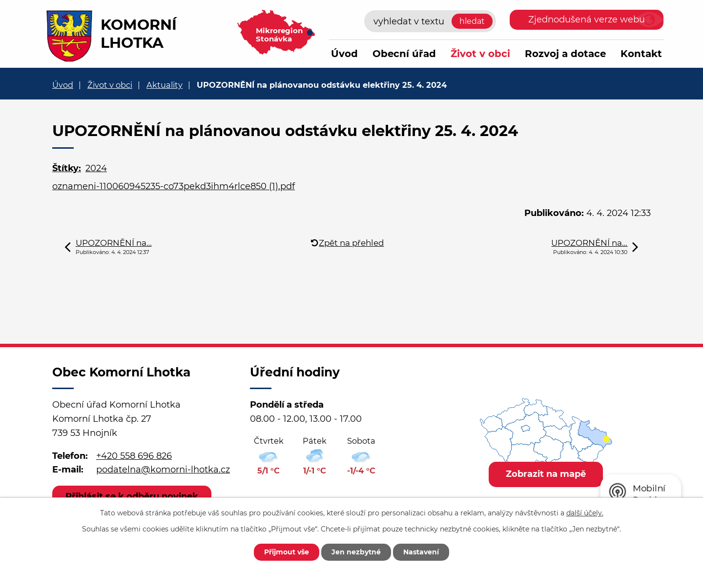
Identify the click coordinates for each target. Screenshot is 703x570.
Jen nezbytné (356, 552)
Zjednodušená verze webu (586, 19)
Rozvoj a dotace (565, 53)
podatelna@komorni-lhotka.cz (163, 469)
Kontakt (641, 53)
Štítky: (66, 168)
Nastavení (421, 552)
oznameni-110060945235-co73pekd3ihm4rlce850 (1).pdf (173, 186)
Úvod (344, 53)
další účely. (584, 513)
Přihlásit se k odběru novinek (131, 496)
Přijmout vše (286, 552)
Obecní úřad (404, 53)
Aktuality (164, 85)
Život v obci (480, 53)
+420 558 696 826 (134, 456)
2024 (96, 168)
